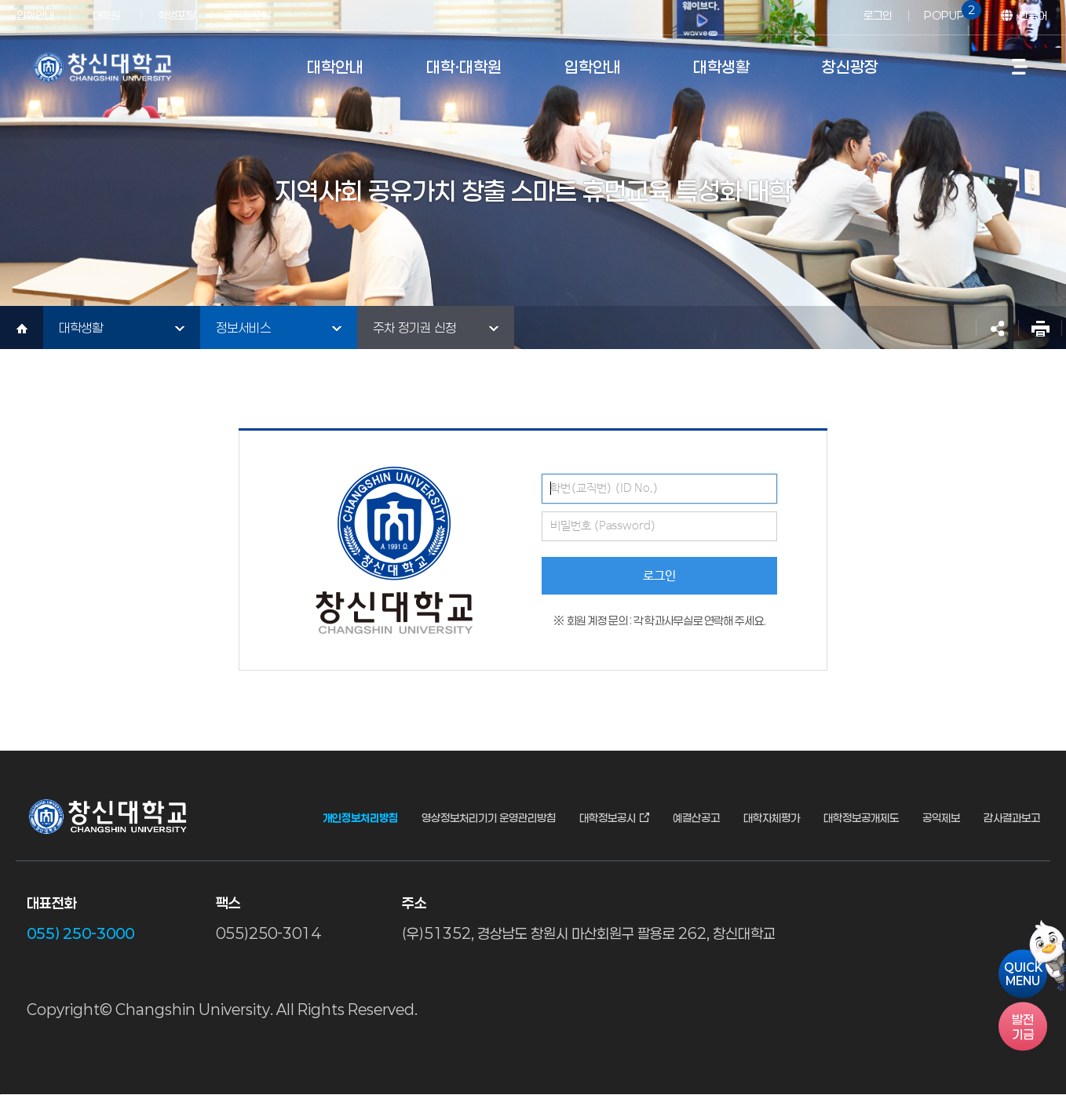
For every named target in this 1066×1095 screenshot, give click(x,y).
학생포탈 (177, 15)
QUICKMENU (1023, 973)
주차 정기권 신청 (414, 327)
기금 (1022, 1026)
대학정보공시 (607, 818)
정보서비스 (243, 327)
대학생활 (81, 327)
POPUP (950, 11)
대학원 (106, 15)
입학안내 (35, 15)
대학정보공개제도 (861, 818)
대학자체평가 (771, 818)
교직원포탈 (247, 15)
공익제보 (941, 818)
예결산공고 (696, 818)
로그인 (877, 15)
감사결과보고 (1012, 818)
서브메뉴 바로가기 (0, 0)
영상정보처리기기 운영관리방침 (489, 818)
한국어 (1033, 15)
